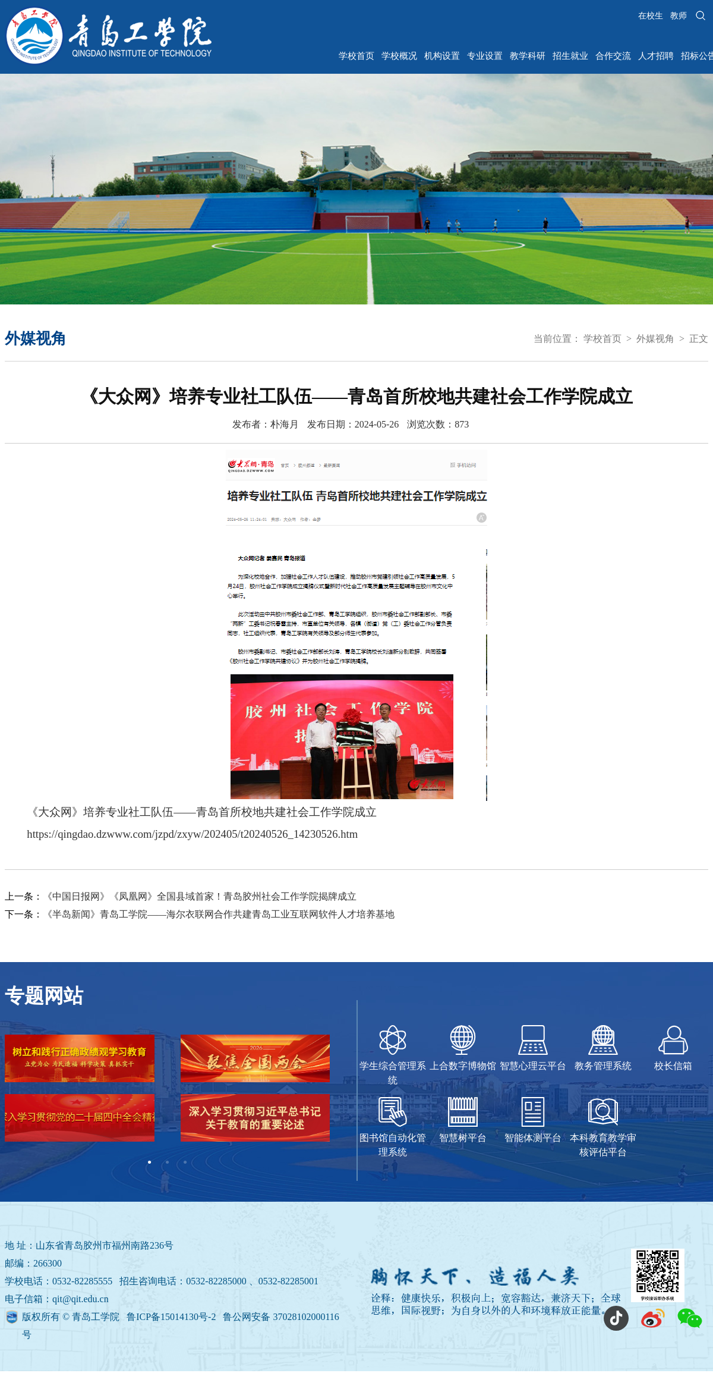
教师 (678, 15)
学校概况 (399, 56)
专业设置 (485, 56)
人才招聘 (656, 56)
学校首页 (356, 56)
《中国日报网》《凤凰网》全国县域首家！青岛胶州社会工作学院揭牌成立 (199, 896)
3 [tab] (185, 1162)
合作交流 (613, 56)
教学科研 (527, 56)
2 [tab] (167, 1162)
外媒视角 (655, 339)
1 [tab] (150, 1162)
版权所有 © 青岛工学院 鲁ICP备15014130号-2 (120, 1317)
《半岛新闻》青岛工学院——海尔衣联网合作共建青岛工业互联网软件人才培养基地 (219, 914)
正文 (698, 339)
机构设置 (442, 56)
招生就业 (570, 56)
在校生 (650, 15)
